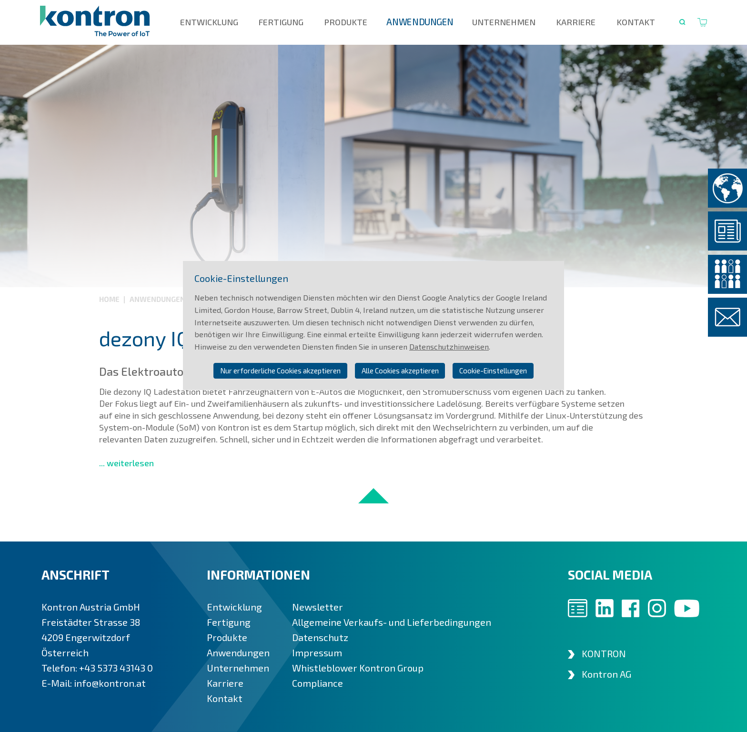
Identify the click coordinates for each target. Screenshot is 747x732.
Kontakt (635, 22)
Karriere (576, 22)
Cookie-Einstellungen (493, 370)
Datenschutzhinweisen (449, 346)
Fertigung (281, 22)
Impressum (317, 652)
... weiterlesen (126, 463)
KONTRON (604, 653)
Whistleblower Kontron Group (358, 667)
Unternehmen (503, 22)
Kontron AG (606, 674)
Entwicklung (209, 22)
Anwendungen (420, 22)
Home (110, 299)
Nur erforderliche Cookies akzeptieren (280, 370)
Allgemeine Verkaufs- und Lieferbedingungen (391, 622)
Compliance (317, 683)
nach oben (373, 495)
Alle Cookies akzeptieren (400, 370)
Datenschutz (320, 637)
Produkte (345, 22)
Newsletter (317, 606)
